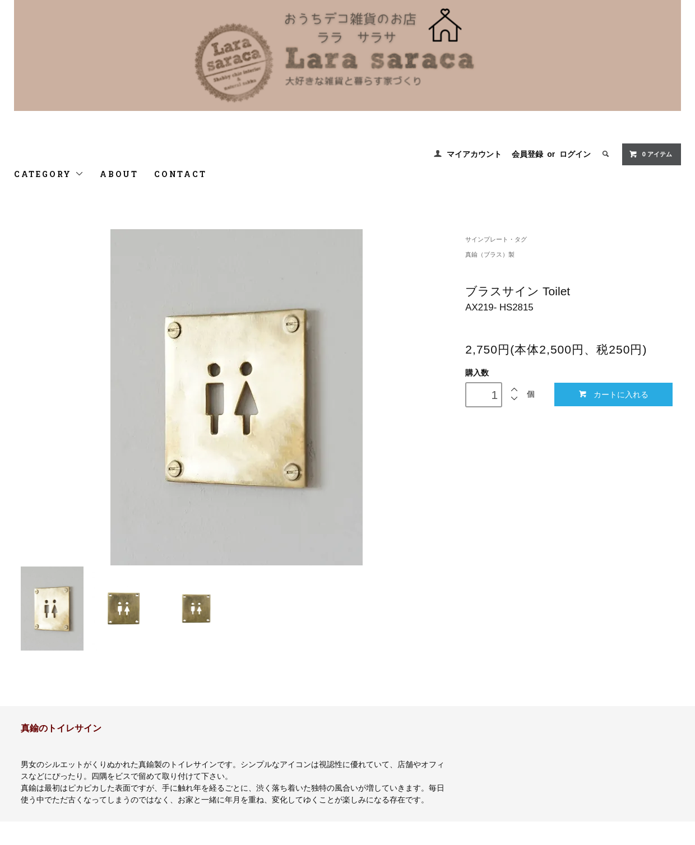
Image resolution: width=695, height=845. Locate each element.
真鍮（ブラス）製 (490, 254)
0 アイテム (650, 154)
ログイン (575, 154)
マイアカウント (474, 154)
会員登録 (527, 154)
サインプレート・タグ (496, 239)
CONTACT (180, 174)
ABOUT (119, 174)
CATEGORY (49, 174)
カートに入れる (613, 394)
